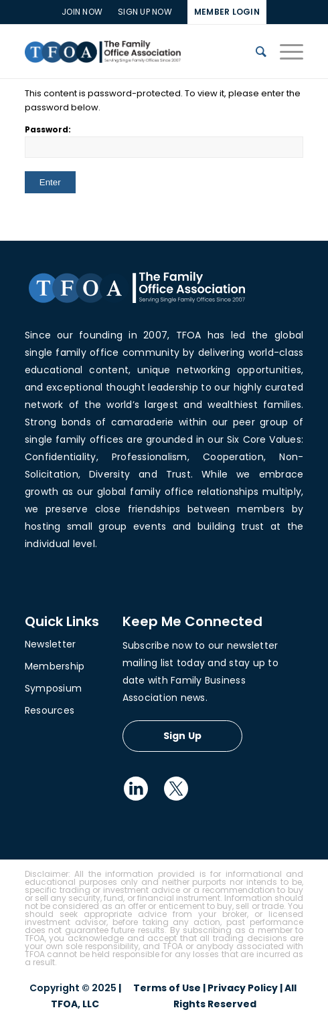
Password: (164, 141)
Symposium (53, 688)
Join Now (82, 11)
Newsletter (50, 644)
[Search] (254, 51)
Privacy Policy (243, 988)
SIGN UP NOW (145, 11)
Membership (55, 666)
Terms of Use (167, 988)
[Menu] (284, 51)
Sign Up (182, 735)
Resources (49, 710)
